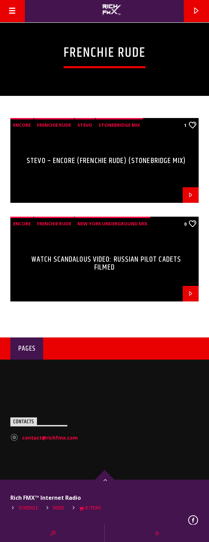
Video (58, 508)
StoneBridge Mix (119, 125)
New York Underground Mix (112, 223)
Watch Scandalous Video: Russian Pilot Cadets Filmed (106, 263)
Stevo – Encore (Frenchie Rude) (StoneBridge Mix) (106, 161)
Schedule (28, 508)
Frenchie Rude (54, 125)
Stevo (84, 125)
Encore (22, 125)
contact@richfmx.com (50, 437)
